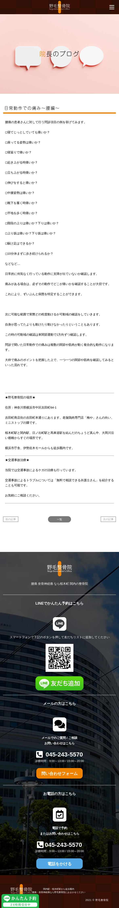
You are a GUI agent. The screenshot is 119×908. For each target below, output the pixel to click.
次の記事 (108, 519)
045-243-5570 (63, 754)
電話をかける (59, 864)
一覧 (59, 519)
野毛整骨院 (102, 900)
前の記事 (10, 519)
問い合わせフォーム (59, 773)
